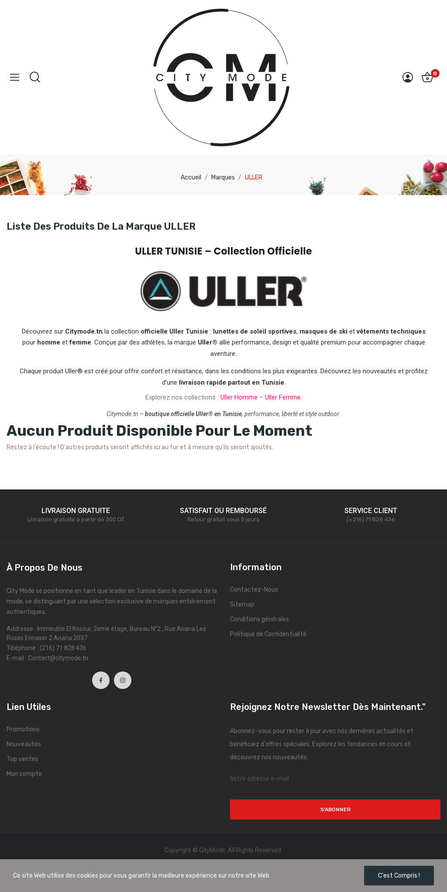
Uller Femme (283, 397)
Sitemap (242, 604)
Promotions (23, 729)
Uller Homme (239, 397)
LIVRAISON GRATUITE (75, 510)
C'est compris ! (399, 875)
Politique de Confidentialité (268, 634)
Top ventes (22, 759)
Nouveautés (24, 744)
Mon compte (24, 774)
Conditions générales (259, 619)
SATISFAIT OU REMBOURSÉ (223, 510)
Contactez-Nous (254, 589)
